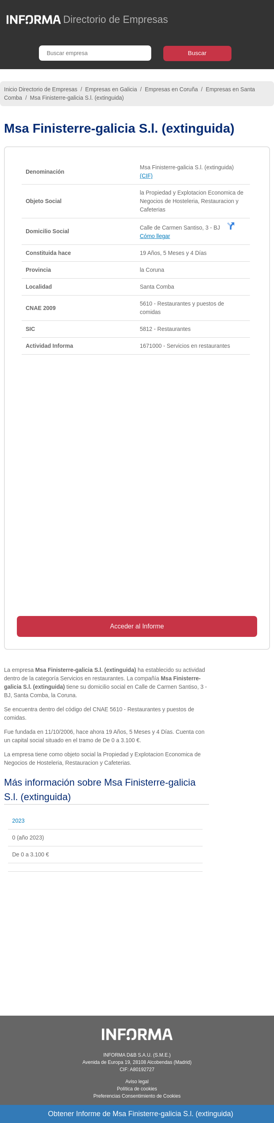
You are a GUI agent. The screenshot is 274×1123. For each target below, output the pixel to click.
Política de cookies (137, 1089)
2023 (18, 820)
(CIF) (146, 175)
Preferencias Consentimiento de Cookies (137, 1096)
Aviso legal (137, 1081)
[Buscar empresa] (95, 53)
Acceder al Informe (137, 626)
